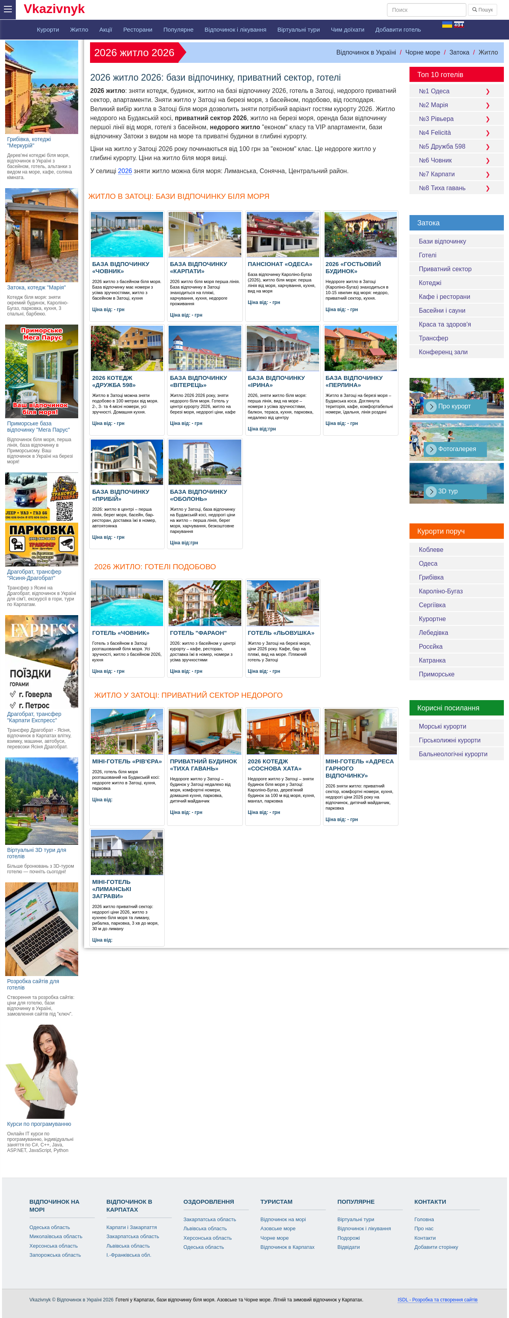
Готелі (428, 255)
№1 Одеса (456, 91)
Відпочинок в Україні (366, 52)
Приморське (437, 674)
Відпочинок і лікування (235, 29)
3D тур (442, 491)
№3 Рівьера (456, 118)
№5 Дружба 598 (456, 146)
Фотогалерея (451, 449)
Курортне (432, 619)
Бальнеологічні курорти (453, 754)
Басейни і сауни (442, 310)
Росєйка (431, 646)
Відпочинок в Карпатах (288, 1247)
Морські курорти (442, 726)
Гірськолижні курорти (450, 740)
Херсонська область (54, 1246)
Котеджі (430, 282)
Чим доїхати (347, 29)
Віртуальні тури (299, 29)
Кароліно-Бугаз (441, 591)
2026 (125, 171)
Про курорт (448, 406)
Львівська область (128, 1246)
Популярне (178, 29)
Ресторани (137, 29)
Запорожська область (55, 1255)
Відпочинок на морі (283, 1219)
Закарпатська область (133, 1236)
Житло (79, 29)
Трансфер (433, 338)
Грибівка (431, 577)
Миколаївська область (56, 1236)
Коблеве (431, 549)
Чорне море (422, 52)
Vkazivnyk (54, 9)
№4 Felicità (456, 132)
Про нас (424, 1228)
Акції (106, 29)
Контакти (425, 1238)
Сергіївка (432, 605)
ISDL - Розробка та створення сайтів (437, 1300)
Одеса (428, 563)
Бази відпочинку (442, 241)
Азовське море (278, 1228)
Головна (424, 1219)
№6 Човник (456, 160)
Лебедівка (433, 632)
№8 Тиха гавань (456, 188)
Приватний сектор (445, 269)
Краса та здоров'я (445, 324)
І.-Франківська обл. (129, 1255)
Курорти (48, 29)
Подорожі (349, 1238)
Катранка (432, 660)
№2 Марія (456, 105)
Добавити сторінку (436, 1247)
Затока (459, 52)
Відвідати (349, 1247)
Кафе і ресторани (444, 296)
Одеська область (50, 1227)
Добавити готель (398, 29)
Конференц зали (443, 352)
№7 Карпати (456, 174)
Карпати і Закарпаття (132, 1227)
